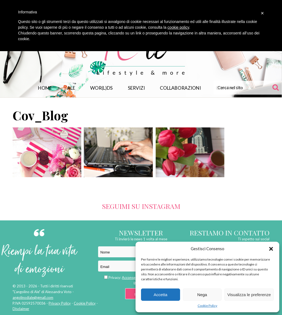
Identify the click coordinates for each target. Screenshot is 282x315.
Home (45, 88)
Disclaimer (21, 309)
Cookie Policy (207, 306)
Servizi (136, 88)
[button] (271, 249)
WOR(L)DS (101, 88)
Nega (202, 294)
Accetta (160, 294)
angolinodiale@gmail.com (33, 297)
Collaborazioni (180, 88)
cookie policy (178, 27)
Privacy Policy (60, 303)
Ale (71, 88)
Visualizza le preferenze (249, 294)
